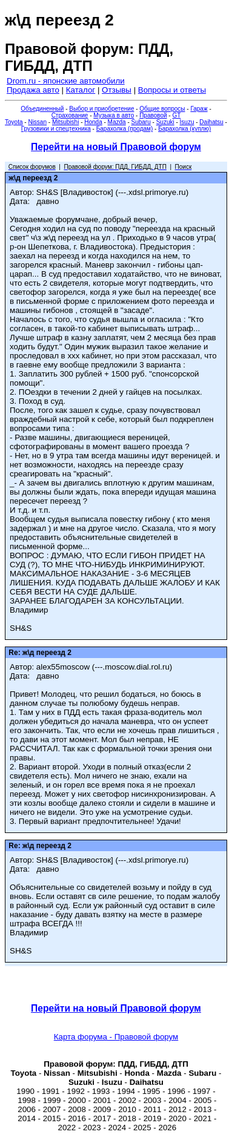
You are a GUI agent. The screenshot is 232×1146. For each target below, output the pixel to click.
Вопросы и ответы (172, 89)
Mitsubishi (65, 122)
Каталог (80, 89)
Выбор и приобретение (101, 108)
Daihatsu (211, 122)
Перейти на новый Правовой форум (116, 147)
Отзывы (116, 89)
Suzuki (165, 122)
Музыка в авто (113, 115)
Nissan (37, 122)
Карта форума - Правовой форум (116, 1036)
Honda (93, 122)
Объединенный (42, 108)
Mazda (117, 122)
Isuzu (187, 122)
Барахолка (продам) (124, 128)
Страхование (69, 115)
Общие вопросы (162, 108)
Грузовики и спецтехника (56, 128)
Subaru (141, 122)
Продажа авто (33, 89)
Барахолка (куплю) (184, 128)
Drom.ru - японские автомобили (66, 80)
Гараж (198, 108)
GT (176, 115)
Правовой (153, 115)
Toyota (13, 122)
